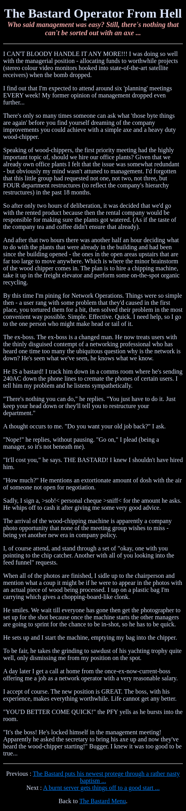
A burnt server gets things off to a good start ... (101, 787)
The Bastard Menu (102, 801)
